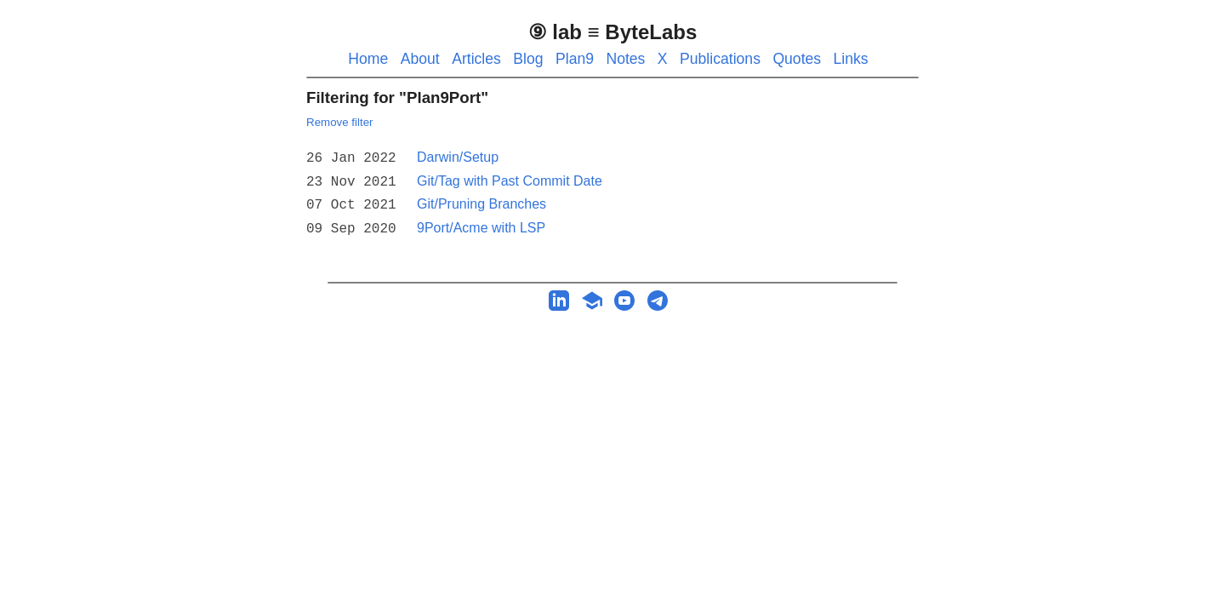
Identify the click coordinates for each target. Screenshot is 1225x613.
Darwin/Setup (458, 157)
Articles (476, 58)
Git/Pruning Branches (481, 200)
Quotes (796, 58)
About (420, 58)
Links (851, 58)
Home (368, 58)
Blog (528, 58)
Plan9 (575, 58)
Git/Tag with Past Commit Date (509, 179)
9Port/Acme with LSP (481, 222)
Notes (625, 58)
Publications (720, 58)
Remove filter (339, 122)
